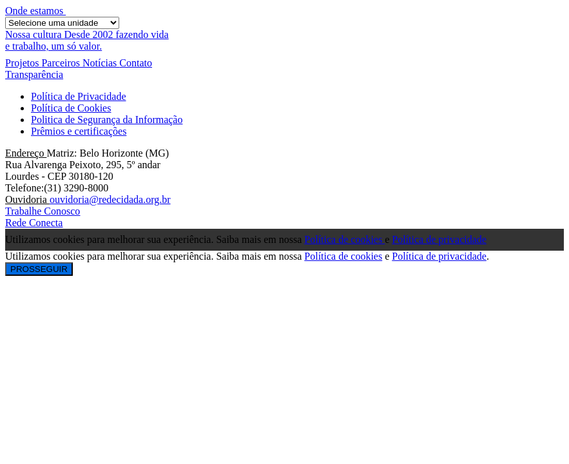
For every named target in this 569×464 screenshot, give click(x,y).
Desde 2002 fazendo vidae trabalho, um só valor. (87, 40)
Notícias (100, 62)
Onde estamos (35, 10)
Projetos (23, 62)
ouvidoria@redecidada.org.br (110, 199)
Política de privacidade (439, 239)
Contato (135, 62)
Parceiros (61, 62)
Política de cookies (344, 239)
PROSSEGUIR (39, 269)
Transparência (34, 74)
